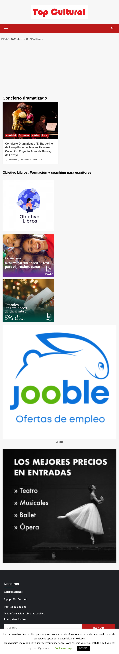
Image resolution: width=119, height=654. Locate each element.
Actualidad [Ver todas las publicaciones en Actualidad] (11, 135)
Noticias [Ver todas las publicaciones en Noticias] (35, 135)
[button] (6, 28)
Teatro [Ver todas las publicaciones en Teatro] (45, 135)
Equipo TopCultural (15, 599)
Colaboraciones (13, 591)
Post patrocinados (15, 619)
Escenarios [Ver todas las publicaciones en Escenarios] (24, 135)
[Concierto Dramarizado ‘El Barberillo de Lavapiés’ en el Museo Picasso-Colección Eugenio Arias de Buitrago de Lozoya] (30, 120)
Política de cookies (15, 606)
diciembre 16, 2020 (29, 160)
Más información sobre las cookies (24, 613)
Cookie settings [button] (63, 648)
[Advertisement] (59, 68)
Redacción (12, 160)
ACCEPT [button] (83, 648)
